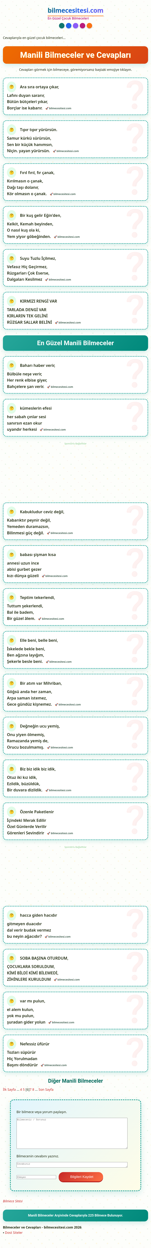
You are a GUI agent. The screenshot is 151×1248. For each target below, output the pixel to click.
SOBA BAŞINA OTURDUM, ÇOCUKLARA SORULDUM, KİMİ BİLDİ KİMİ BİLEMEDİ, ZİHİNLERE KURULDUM (38, 974)
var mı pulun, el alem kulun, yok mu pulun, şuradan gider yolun (26, 1017)
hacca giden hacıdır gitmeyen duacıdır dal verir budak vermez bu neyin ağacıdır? (32, 931)
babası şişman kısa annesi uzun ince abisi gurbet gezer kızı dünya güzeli (31, 568)
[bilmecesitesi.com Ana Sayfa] (75, 13)
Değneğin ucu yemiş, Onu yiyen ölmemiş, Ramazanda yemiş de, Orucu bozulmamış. (33, 741)
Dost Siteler (14, 1239)
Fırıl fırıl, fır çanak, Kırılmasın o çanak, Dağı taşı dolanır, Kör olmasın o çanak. (31, 184)
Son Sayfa (46, 1096)
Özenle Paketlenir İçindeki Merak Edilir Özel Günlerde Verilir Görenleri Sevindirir (30, 827)
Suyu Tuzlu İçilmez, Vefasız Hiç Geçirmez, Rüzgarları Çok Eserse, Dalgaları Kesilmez (31, 270)
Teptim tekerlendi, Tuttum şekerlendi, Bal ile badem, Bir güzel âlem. (31, 611)
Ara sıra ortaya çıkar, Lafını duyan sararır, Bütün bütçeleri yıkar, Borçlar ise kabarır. (33, 97)
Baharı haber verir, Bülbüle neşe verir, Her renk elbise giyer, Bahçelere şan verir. (31, 378)
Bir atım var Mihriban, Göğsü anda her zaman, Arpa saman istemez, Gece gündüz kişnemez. (34, 698)
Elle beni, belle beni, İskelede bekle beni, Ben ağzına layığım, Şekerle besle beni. (32, 654)
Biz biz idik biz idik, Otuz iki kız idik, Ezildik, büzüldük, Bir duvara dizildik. (31, 784)
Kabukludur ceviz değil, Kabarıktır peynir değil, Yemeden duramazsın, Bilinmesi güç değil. (36, 525)
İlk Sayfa (9, 1096)
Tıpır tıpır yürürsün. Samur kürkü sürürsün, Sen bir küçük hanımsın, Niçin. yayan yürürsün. (32, 140)
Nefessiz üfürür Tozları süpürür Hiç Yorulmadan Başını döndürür (28, 1061)
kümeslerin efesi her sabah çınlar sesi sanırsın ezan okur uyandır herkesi (29, 421)
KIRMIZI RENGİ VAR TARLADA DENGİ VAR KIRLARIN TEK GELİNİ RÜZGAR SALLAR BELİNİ (32, 313)
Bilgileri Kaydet (80, 1183)
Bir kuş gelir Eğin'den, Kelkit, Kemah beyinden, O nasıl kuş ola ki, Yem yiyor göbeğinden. (34, 227)
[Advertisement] (75, 474)
